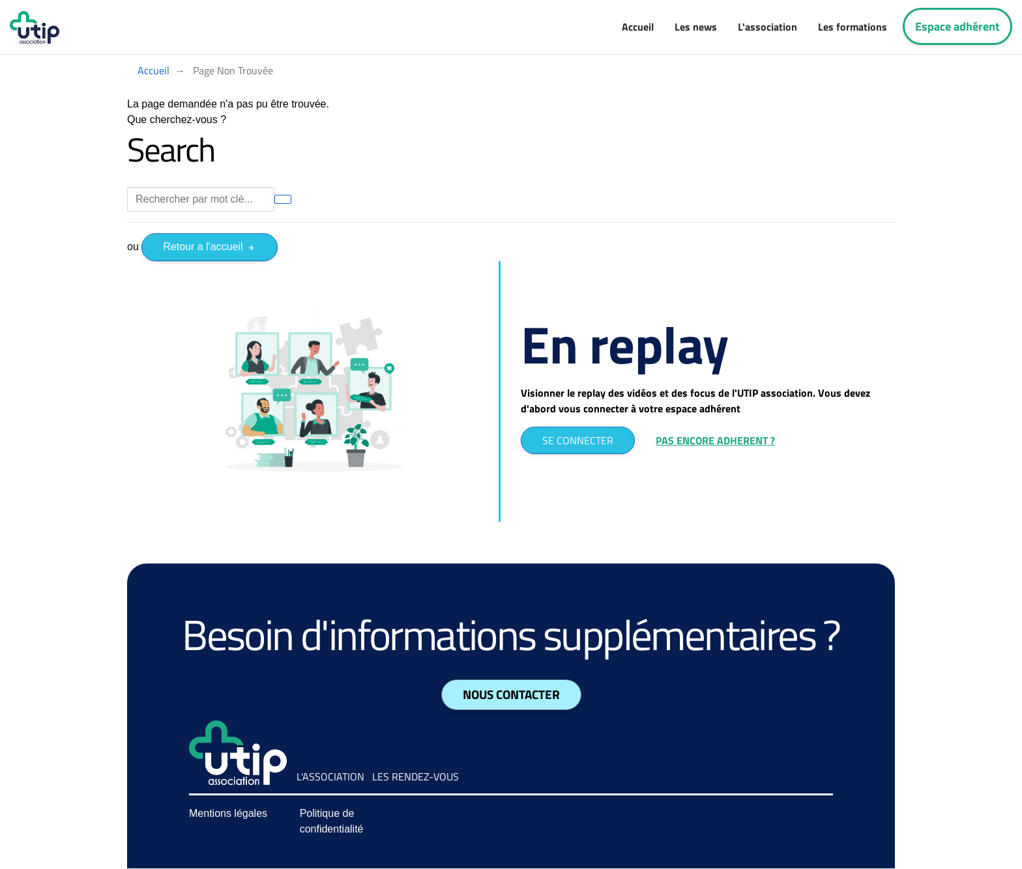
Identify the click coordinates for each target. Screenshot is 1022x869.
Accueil (638, 27)
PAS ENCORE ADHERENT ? (715, 440)
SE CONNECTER (577, 440)
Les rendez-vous (415, 776)
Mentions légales (228, 813)
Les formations (852, 27)
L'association (767, 27)
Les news (696, 27)
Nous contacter (511, 694)
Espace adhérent (957, 26)
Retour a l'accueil (209, 246)
